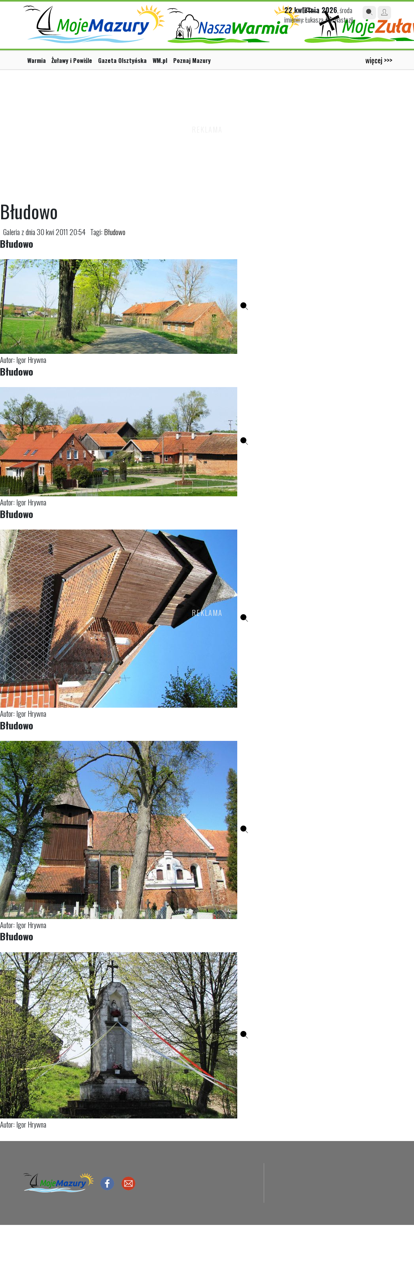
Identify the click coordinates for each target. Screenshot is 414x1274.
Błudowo (114, 231)
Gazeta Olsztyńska (122, 60)
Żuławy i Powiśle (71, 60)
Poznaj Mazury (192, 60)
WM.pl (160, 60)
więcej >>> (378, 60)
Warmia (36, 60)
